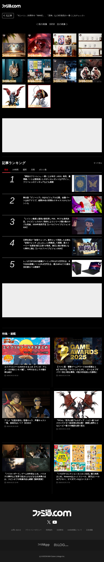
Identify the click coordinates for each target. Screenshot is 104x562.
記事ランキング (14, 163)
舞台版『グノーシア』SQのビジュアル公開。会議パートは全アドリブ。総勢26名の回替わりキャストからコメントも (47, 200)
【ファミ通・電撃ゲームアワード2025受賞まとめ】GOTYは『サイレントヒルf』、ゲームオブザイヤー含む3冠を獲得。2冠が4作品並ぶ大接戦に (77, 369)
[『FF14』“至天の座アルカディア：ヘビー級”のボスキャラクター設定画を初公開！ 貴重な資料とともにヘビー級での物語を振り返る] (78, 404)
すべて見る (98, 163)
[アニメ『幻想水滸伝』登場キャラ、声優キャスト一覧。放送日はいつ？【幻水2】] (26, 404)
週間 (25, 170)
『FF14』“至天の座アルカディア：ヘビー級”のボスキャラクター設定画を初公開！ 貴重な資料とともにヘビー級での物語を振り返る (77, 423)
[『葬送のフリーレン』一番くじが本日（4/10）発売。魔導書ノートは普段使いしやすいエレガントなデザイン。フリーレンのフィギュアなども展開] (87, 183)
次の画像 (61, 24)
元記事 (7, 15)
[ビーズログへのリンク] (61, 545)
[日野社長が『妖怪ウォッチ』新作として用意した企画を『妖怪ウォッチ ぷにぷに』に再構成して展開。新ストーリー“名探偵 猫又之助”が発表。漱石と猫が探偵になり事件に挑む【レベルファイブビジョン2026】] (87, 247)
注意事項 (60, 530)
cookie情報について (75, 530)
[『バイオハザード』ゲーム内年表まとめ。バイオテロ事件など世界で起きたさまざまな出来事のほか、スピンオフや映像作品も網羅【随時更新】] (26, 458)
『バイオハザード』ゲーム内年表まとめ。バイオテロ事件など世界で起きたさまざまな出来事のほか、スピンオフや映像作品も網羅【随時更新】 (25, 476)
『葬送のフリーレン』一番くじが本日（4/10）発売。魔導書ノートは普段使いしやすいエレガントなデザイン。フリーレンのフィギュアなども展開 (47, 179)
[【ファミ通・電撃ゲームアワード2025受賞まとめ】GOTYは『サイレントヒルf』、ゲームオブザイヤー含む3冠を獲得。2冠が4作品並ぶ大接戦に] (78, 351)
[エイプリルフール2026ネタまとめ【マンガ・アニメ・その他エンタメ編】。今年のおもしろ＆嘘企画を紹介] (26, 351)
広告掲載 (89, 530)
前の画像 (42, 24)
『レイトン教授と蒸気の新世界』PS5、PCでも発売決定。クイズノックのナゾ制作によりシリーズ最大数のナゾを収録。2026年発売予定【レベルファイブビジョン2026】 (47, 223)
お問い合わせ (16, 530)
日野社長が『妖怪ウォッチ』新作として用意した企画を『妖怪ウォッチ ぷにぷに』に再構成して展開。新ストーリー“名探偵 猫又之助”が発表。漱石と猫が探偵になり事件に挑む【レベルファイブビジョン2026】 (47, 244)
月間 (33, 170)
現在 (6, 170)
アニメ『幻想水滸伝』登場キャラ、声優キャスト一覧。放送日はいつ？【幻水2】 (25, 421)
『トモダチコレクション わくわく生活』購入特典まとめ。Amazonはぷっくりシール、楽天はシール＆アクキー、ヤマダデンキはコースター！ (78, 476)
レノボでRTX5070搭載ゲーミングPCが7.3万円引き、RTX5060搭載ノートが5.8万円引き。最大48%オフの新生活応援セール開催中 (46, 264)
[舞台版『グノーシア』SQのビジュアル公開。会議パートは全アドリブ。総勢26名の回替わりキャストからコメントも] (87, 204)
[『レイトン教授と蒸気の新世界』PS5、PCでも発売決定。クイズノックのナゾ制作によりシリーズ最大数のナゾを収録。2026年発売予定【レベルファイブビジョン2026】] (87, 225)
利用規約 (49, 530)
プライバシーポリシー (33, 530)
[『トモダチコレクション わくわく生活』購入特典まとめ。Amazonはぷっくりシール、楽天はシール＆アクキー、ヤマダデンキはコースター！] (78, 458)
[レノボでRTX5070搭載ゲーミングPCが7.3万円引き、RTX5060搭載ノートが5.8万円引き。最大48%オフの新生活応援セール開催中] (87, 268)
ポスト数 (43, 170)
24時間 (15, 170)
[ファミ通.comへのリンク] (11, 6)
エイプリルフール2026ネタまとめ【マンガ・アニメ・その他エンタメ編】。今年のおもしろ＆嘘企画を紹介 (25, 369)
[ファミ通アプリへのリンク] (44, 545)
